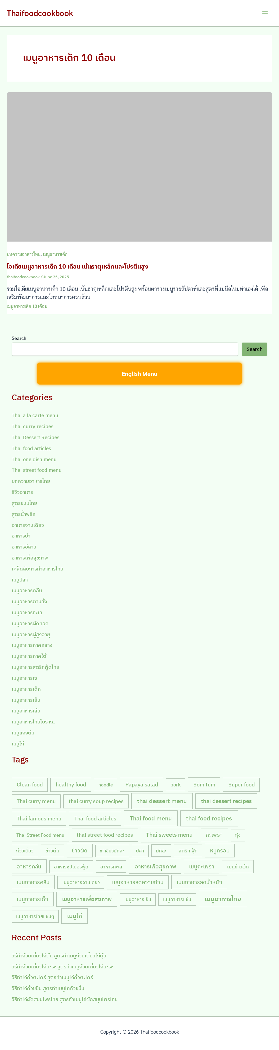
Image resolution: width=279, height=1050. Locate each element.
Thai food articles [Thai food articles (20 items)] (95, 818)
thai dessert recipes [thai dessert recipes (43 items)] (226, 801)
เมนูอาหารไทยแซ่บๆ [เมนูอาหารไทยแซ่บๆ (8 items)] (35, 916)
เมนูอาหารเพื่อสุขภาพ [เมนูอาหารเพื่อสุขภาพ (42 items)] (87, 899)
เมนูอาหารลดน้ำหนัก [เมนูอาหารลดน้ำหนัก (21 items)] (199, 882)
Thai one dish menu (34, 459)
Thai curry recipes (32, 426)
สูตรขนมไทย (24, 503)
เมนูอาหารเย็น (26, 700)
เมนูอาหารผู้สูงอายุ (31, 634)
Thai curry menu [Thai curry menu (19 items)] (36, 801)
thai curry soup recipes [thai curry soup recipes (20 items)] (96, 801)
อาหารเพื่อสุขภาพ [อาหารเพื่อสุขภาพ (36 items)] (155, 866)
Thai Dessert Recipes (35, 437)
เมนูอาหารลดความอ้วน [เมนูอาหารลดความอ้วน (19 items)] (138, 882)
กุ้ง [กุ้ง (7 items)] (238, 835)
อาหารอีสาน (24, 546)
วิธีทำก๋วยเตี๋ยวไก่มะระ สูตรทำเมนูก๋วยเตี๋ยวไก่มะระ (62, 966)
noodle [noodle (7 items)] (105, 785)
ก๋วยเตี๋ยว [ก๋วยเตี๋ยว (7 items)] (24, 851)
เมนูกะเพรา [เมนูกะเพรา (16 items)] (201, 866)
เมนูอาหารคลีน (27, 590)
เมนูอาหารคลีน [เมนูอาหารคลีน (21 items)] (33, 882)
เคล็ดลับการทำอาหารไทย (37, 568)
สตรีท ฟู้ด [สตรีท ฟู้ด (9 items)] (188, 850)
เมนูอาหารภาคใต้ (29, 656)
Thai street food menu (37, 470)
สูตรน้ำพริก (23, 514)
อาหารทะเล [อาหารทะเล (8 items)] (111, 866)
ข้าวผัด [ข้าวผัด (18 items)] (79, 850)
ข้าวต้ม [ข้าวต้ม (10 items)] (52, 850)
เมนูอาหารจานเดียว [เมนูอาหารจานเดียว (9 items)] (81, 882)
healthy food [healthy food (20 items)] (71, 784)
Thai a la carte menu (35, 415)
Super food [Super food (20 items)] (241, 784)
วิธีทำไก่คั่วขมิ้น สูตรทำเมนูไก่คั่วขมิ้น (48, 988)
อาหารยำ (21, 535)
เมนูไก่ (18, 743)
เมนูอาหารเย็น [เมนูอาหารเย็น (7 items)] (137, 899)
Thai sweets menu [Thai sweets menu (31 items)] (169, 834)
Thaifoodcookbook (40, 13)
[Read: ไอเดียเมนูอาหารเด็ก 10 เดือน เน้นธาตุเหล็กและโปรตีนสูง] (139, 166)
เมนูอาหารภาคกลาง (32, 645)
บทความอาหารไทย (23, 254)
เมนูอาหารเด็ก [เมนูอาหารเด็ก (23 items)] (32, 898)
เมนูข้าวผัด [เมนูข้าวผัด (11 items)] (238, 866)
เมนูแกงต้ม (23, 732)
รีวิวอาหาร (22, 492)
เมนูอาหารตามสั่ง (29, 601)
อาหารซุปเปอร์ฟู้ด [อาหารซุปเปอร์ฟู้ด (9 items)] (71, 866)
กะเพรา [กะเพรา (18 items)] (214, 834)
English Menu (139, 373)
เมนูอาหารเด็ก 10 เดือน (27, 306)
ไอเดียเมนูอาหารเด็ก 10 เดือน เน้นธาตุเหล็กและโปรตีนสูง (77, 266)
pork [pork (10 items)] (175, 784)
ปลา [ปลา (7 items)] (140, 851)
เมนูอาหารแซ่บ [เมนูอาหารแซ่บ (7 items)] (177, 899)
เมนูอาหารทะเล (27, 612)
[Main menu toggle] (265, 13)
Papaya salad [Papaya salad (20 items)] (141, 784)
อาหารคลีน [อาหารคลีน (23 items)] (29, 866)
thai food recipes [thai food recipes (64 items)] (209, 818)
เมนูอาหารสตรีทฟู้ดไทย (35, 667)
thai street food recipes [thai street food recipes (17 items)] (105, 834)
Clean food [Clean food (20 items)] (30, 784)
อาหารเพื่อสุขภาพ (30, 557)
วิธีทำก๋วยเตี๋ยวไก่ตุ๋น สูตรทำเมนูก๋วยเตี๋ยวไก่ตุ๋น (59, 955)
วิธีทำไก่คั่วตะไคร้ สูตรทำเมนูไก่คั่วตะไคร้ (52, 977)
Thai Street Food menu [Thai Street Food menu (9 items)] (40, 835)
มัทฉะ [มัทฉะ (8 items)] (161, 850)
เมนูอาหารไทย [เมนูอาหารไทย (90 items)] (223, 899)
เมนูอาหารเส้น (26, 710)
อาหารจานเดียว (28, 525)
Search (19, 338)
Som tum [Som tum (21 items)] (204, 784)
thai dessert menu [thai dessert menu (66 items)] (162, 801)
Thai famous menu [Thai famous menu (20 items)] (39, 818)
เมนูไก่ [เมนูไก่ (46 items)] (74, 916)
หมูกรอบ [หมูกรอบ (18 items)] (220, 850)
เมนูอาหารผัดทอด (30, 623)
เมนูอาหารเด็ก (55, 254)
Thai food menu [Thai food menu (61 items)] (151, 818)
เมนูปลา (20, 579)
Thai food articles (31, 448)
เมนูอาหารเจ (24, 678)
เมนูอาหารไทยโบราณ (33, 721)
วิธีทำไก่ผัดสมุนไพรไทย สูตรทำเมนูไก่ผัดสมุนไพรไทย (65, 999)
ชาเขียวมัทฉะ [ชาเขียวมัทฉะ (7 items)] (112, 851)
